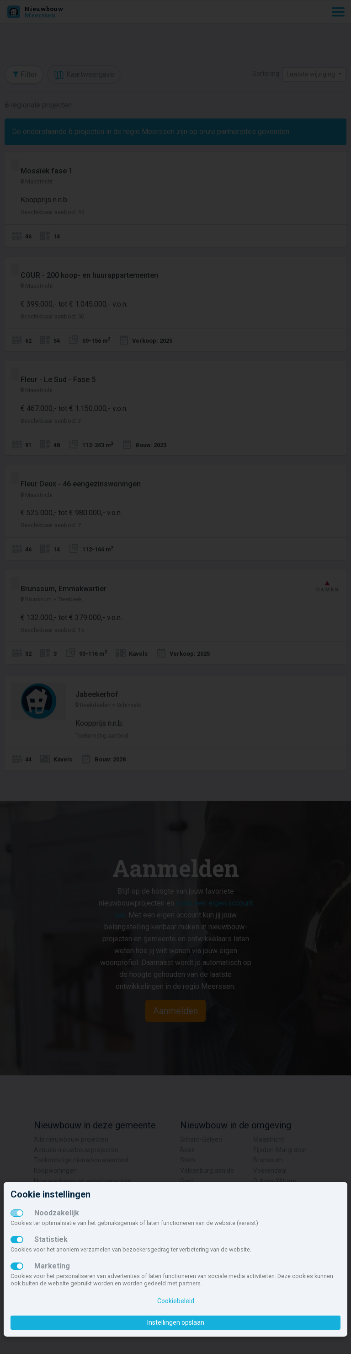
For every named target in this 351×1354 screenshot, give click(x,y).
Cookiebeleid (175, 1301)
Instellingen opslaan (175, 1322)
